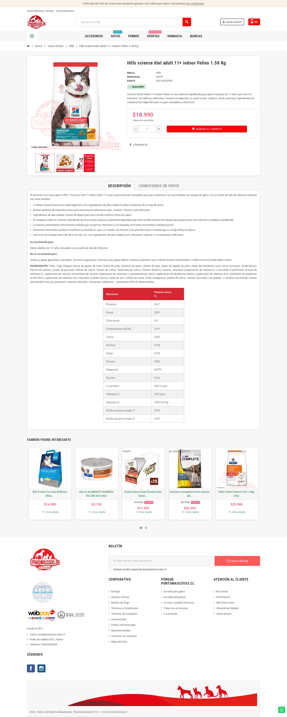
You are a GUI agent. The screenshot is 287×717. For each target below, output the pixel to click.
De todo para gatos (174, 591)
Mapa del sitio (119, 641)
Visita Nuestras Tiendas (40, 10)
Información (223, 597)
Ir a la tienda (170, 613)
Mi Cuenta (222, 591)
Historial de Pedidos (227, 608)
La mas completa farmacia (179, 602)
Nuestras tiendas (121, 630)
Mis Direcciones (225, 602)
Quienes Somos (120, 597)
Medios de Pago (120, 602)
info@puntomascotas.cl (51, 634)
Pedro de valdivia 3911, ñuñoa (46, 639)
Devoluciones (119, 619)
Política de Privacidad (123, 624)
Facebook (31, 668)
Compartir (138, 144)
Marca (131, 72)
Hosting (105, 712)
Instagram (41, 668)
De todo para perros (175, 597)
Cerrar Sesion (223, 613)
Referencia (133, 76)
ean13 (131, 80)
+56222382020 (48, 644)
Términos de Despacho (124, 613)
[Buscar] (133, 22)
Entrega (115, 591)
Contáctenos (65, 10)
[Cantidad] (147, 129)
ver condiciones (195, 3)
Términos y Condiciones (124, 608)
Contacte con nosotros (124, 636)
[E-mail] (162, 561)
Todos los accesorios (176, 608)
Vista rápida (50, 512)
